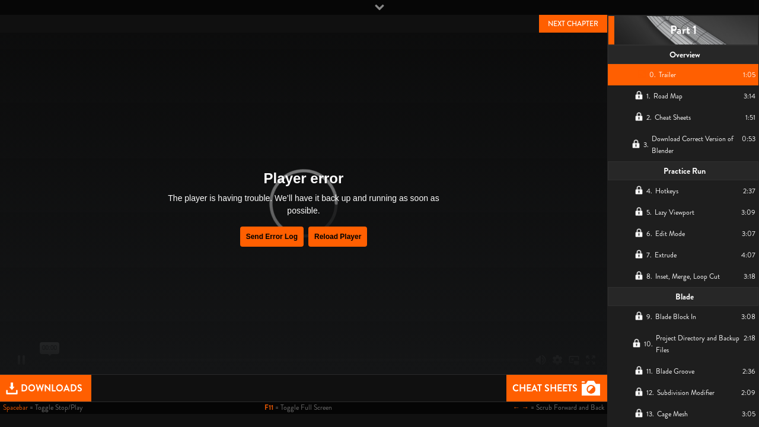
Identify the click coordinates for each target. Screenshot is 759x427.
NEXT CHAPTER (573, 23)
